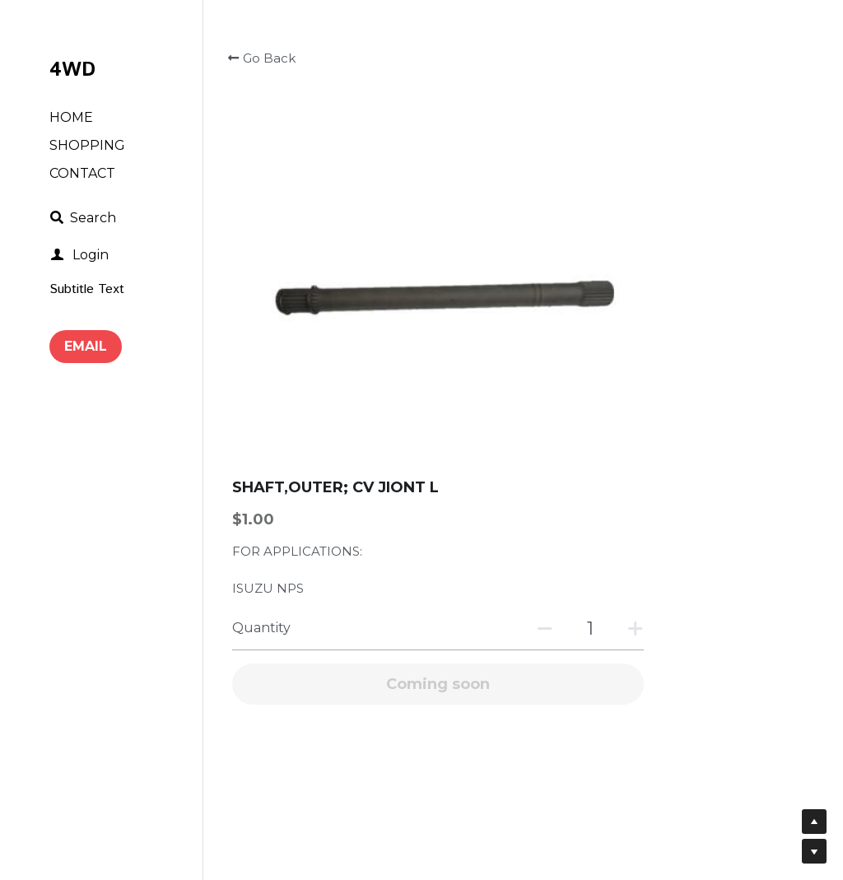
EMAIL (85, 346)
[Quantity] (687, 232)
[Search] (82, 218)
